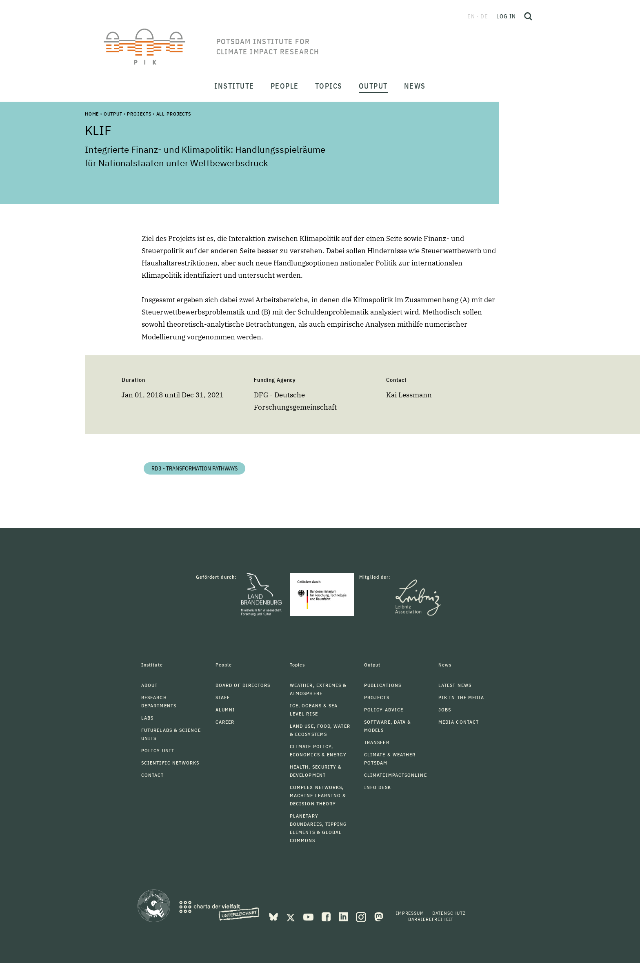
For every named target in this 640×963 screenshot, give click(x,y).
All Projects (173, 114)
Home (92, 114)
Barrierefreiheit (430, 919)
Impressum (410, 913)
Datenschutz (449, 913)
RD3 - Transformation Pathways (194, 468)
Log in (506, 16)
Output (113, 114)
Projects (139, 114)
